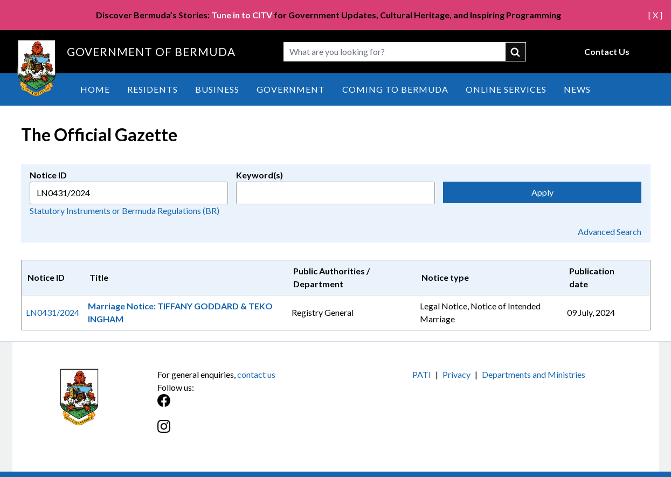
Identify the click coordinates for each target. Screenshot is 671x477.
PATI (421, 374)
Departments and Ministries (533, 374)
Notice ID (48, 175)
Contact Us (607, 51)
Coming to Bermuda (395, 89)
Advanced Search (609, 231)
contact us (256, 374)
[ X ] (655, 15)
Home (95, 89)
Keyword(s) (259, 175)
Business (217, 89)
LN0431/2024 (52, 312)
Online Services (506, 89)
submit (516, 51)
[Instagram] (246, 432)
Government (291, 89)
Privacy (456, 374)
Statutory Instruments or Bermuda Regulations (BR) (124, 210)
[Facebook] (246, 406)
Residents (152, 89)
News (577, 89)
